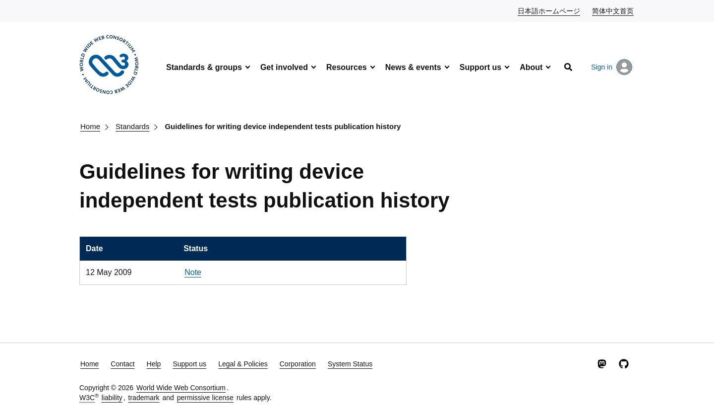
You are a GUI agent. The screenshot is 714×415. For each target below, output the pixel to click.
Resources (346, 67)
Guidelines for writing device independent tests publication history (283, 126)
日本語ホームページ (549, 10)
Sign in (611, 67)
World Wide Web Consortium (181, 388)
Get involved (284, 67)
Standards (132, 126)
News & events (413, 67)
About (531, 67)
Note (192, 272)
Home (90, 126)
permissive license (205, 398)
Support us (480, 67)
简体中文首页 (613, 10)
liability (112, 398)
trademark (144, 398)
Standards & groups (204, 67)
